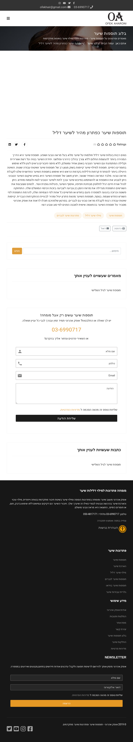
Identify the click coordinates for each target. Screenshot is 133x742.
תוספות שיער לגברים (115, 579)
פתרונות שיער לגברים (68, 215)
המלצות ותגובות (118, 616)
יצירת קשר (121, 629)
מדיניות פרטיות (118, 648)
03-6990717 (82, 7)
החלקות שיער (119, 642)
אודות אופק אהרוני (116, 610)
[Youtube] (64, 3)
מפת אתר (121, 622)
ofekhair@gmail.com (53, 7)
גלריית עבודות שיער (116, 592)
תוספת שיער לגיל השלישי (106, 290)
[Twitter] (9, 729)
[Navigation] (8, 18)
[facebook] (74, 3)
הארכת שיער (119, 566)
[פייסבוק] (30, 729)
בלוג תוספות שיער (117, 635)
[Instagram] (60, 3)
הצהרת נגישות (109, 528)
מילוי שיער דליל (93, 215)
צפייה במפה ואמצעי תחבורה (111, 520)
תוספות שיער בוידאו (116, 585)
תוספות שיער (115, 215)
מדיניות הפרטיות (70, 409)
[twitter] (69, 3)
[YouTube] (16, 729)
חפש (17, 251)
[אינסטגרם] (23, 729)
